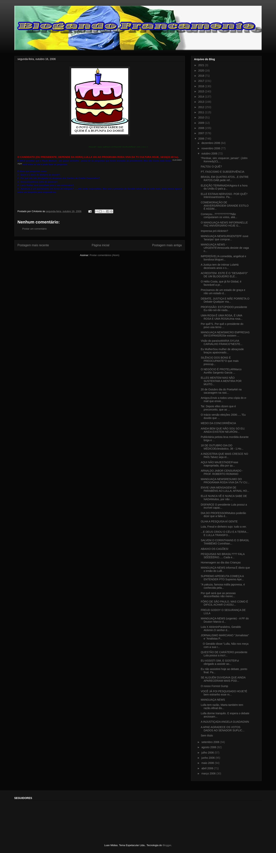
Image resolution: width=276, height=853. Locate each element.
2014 (201, 96)
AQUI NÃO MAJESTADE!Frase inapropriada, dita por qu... (219, 464)
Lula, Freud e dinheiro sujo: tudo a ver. (224, 526)
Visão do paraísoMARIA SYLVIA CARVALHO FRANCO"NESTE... (221, 342)
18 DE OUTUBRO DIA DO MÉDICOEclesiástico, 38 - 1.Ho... (222, 447)
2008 (201, 128)
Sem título (207, 735)
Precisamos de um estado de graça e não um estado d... (223, 291)
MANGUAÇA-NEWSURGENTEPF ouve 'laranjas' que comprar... (224, 238)
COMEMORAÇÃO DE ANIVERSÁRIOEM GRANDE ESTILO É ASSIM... (225, 205)
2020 (201, 70)
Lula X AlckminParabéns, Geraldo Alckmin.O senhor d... (221, 628)
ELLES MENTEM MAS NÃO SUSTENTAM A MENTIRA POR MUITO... (221, 381)
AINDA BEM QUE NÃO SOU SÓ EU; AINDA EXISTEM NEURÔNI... (223, 430)
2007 (201, 133)
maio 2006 (208, 762)
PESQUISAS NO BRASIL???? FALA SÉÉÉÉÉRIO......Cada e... (223, 556)
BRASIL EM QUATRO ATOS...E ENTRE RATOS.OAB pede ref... (225, 178)
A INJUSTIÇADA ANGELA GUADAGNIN (225, 721)
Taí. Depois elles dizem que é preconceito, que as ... (218, 408)
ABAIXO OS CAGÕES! (214, 548)
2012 (201, 107)
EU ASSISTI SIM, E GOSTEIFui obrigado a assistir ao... (220, 662)
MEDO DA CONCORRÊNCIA (218, 423)
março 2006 (208, 773)
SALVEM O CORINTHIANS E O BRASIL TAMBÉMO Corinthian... (225, 542)
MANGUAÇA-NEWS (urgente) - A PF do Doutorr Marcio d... (225, 620)
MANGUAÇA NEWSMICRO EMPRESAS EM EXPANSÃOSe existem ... (225, 334)
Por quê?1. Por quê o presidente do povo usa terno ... (222, 325)
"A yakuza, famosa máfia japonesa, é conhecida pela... (223, 586)
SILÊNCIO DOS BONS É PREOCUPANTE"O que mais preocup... (220, 361)
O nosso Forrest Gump (214, 686)
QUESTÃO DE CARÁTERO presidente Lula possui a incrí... (224, 654)
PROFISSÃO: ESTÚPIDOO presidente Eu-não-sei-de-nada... (224, 308)
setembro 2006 (210, 742)
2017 (201, 80)
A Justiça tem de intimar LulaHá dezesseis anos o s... (220, 266)
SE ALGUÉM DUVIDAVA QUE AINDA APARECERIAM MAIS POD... (223, 679)
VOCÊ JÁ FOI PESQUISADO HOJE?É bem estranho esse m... (224, 693)
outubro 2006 (209, 153)
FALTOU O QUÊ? (211, 166)
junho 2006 (208, 757)
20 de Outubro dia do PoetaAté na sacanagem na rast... (221, 391)
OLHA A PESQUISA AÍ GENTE (219, 521)
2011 (201, 112)
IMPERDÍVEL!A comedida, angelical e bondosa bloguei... (223, 258)
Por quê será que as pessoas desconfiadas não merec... (218, 595)
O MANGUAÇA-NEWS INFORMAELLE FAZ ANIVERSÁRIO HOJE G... (224, 224)
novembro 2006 (211, 148)
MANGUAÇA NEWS (213, 699)
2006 (201, 138)
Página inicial (100, 245)
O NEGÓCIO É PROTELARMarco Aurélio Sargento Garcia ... (221, 371)
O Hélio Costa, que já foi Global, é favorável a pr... (221, 283)
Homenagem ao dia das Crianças (221, 562)
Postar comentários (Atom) (104, 255)
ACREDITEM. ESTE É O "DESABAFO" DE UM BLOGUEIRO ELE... (224, 275)
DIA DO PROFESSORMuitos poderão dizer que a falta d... (223, 514)
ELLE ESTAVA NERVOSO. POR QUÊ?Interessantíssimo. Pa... (224, 195)
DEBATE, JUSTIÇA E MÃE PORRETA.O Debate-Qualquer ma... (225, 300)
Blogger (167, 845)
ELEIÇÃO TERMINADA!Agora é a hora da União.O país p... (224, 187)
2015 (201, 91)
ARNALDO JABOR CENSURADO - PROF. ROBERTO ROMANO (222, 472)
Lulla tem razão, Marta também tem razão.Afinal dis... (222, 706)
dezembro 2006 (211, 142)
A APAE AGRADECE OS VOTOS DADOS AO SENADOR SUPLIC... (222, 729)
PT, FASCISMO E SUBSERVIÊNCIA (222, 171)
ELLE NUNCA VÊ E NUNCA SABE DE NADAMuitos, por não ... (224, 497)
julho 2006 (208, 752)
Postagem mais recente (33, 245)
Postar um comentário (34, 228)
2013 (201, 101)
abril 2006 (207, 768)
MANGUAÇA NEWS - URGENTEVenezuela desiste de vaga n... (225, 248)
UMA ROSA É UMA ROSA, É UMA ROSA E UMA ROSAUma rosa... (221, 317)
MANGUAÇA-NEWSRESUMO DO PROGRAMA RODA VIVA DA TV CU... (225, 481)
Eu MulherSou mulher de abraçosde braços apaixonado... (222, 351)
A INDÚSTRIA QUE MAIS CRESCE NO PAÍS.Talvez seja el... (224, 455)
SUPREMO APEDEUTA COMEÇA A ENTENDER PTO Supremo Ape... (222, 578)
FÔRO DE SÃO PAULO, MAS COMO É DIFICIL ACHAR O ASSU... (224, 603)
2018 (201, 75)
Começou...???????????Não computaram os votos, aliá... (219, 216)
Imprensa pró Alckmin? (214, 230)
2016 (201, 86)
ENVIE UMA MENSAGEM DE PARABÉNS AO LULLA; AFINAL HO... (225, 489)
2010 (201, 117)
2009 (201, 122)
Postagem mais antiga (167, 245)
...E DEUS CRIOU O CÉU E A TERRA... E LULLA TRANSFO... (225, 533)
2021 (201, 65)
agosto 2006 (209, 747)
